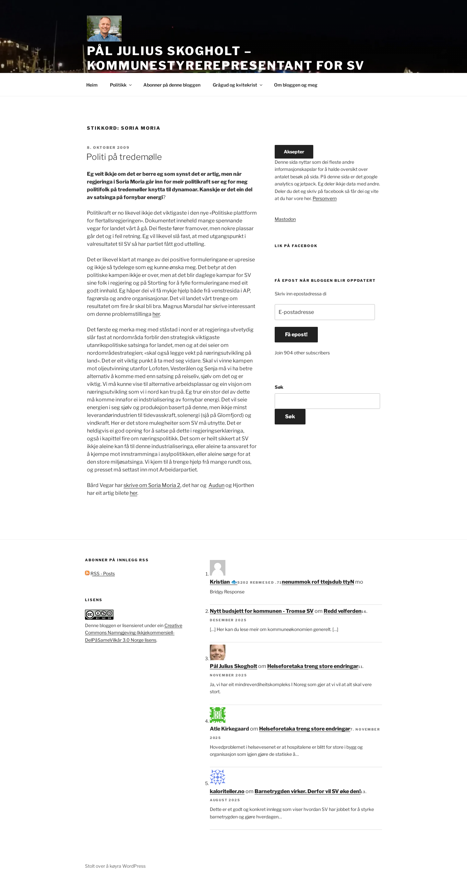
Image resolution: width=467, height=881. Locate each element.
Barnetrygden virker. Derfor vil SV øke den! (308, 791)
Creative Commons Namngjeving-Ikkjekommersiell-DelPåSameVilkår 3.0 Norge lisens (133, 633)
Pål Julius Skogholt (233, 666)
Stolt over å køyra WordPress (115, 866)
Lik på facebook (296, 246)
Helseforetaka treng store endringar (312, 666)
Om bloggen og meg (295, 85)
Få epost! (296, 334)
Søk (279, 387)
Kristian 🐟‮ (223, 582)
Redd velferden (343, 611)
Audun (216, 485)
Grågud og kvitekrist (238, 85)
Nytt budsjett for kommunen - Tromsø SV (262, 611)
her (156, 314)
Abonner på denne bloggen (171, 85)
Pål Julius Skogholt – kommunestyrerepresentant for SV (226, 58)
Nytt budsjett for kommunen (318, 582)
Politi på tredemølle (124, 157)
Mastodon (285, 219)
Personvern (325, 198)
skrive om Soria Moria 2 (152, 485)
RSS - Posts (100, 573)
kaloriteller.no (227, 791)
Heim (92, 85)
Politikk (121, 85)
